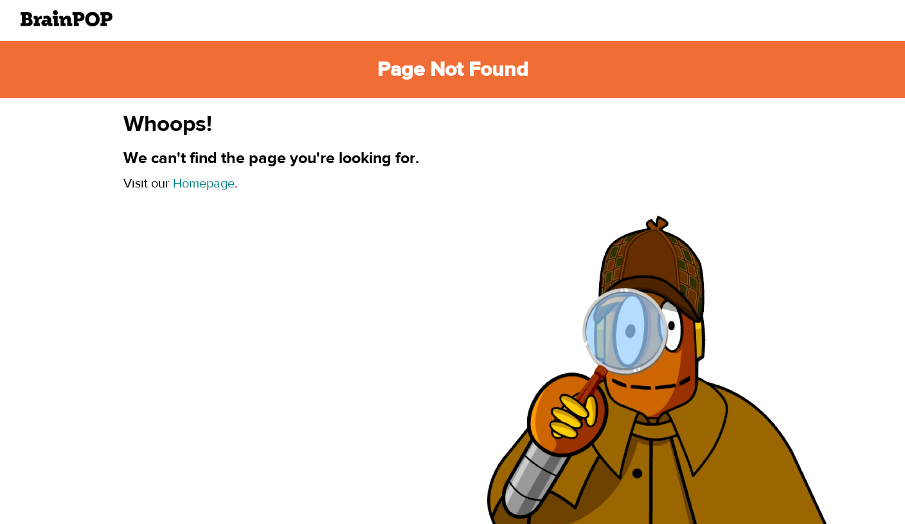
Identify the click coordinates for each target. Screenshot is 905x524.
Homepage (204, 183)
